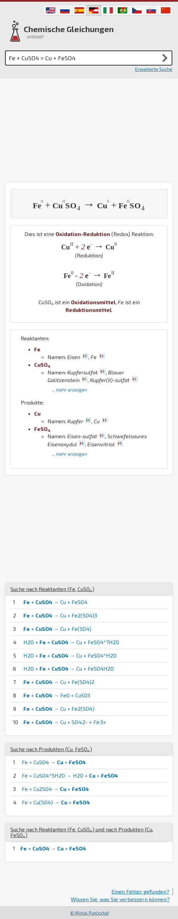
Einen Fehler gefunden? (140, 891)
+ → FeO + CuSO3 (56, 695)
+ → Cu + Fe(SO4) (57, 628)
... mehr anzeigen (69, 389)
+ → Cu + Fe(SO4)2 (58, 682)
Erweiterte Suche (153, 69)
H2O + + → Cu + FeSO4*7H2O (71, 642)
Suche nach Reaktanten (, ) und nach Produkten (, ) (81, 832)
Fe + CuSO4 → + (54, 762)
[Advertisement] (89, 128)
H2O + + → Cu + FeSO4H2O (68, 668)
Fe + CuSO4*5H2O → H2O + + (70, 775)
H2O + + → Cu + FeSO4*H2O (69, 655)
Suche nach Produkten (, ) (51, 749)
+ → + (53, 848)
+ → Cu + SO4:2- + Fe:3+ (64, 722)
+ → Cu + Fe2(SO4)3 (60, 615)
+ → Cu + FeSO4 (55, 602)
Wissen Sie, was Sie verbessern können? (120, 899)
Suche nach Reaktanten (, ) (52, 589)
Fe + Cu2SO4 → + (55, 789)
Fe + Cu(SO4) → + (56, 802)
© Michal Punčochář (89, 913)
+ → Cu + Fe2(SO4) (58, 708)
